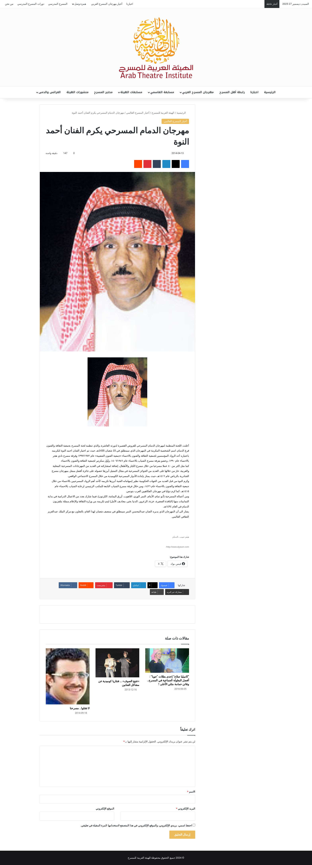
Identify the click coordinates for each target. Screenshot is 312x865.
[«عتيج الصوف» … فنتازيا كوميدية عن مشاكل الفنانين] (117, 662)
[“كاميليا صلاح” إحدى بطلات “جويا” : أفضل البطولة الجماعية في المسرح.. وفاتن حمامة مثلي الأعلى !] (167, 660)
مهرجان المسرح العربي (198, 92)
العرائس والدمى (50, 92)
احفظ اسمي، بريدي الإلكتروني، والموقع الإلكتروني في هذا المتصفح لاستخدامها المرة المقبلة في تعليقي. (136, 825)
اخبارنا (129, 3)
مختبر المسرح (103, 92)
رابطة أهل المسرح (232, 92)
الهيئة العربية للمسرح (163, 112)
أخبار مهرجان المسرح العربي (106, 3)
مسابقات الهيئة (131, 92)
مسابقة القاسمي (162, 92)
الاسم (191, 791)
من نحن (9, 3)
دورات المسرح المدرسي (30, 3)
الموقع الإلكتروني (105, 808)
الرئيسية (270, 92)
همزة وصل (80, 3)
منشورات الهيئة (77, 92)
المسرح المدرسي (57, 3)
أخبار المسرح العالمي (137, 112)
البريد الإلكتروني (185, 808)
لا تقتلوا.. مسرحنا (80, 708)
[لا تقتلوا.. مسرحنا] (68, 676)
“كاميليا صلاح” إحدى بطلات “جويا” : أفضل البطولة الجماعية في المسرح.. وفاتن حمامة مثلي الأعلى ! (168, 680)
